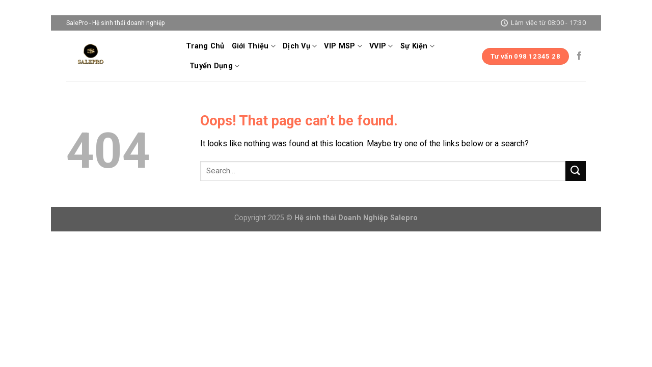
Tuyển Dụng (214, 66)
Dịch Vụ (300, 46)
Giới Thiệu (254, 46)
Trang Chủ (205, 46)
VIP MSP (343, 46)
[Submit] (575, 171)
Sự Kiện (417, 46)
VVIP (381, 46)
